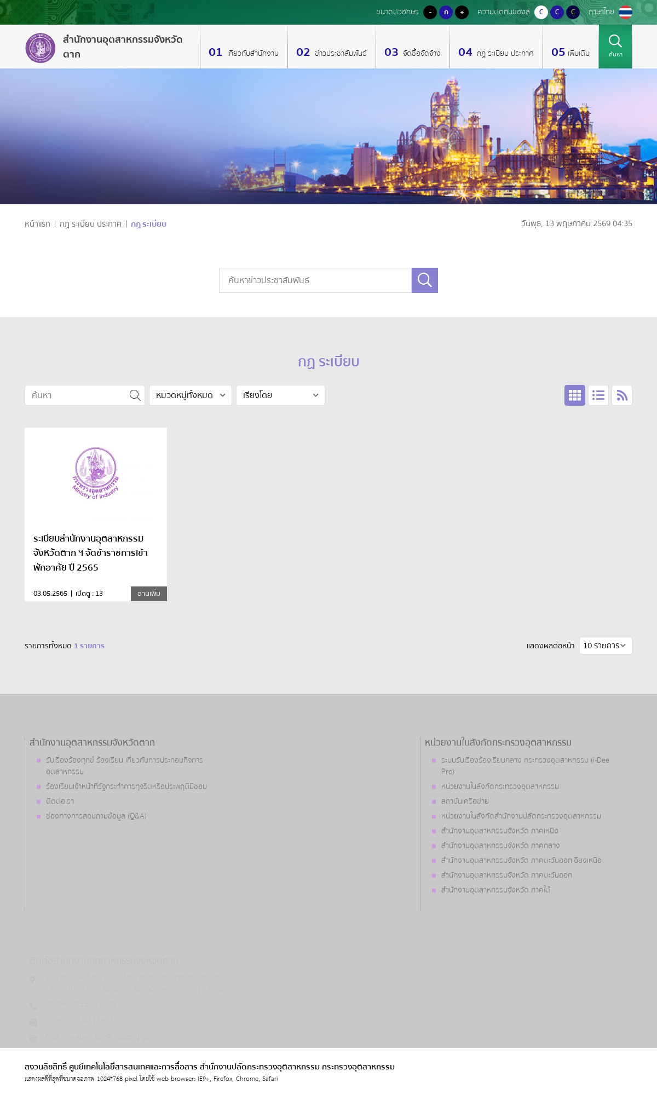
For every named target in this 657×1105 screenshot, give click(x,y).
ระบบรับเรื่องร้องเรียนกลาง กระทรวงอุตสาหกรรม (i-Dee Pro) (525, 796)
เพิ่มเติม (579, 54)
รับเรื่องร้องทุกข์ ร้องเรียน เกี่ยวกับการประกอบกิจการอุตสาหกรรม (124, 796)
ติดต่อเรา (60, 831)
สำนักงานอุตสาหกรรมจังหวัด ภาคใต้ (495, 920)
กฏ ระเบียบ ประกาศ (504, 54)
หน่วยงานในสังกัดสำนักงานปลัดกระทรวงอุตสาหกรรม (521, 846)
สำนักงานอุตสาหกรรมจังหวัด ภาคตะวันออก (506, 905)
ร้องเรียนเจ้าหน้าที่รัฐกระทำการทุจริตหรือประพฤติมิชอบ (126, 816)
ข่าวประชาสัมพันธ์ (340, 54)
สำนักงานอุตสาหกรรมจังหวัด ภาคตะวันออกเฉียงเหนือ (521, 890)
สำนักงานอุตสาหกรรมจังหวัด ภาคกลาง (500, 876)
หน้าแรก (37, 224)
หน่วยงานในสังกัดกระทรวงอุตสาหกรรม (500, 816)
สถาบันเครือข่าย (465, 831)
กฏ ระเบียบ (148, 224)
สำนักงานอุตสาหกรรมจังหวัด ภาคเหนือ (499, 861)
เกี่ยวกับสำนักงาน (252, 54)
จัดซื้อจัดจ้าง (421, 54)
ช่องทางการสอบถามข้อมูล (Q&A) (96, 846)
